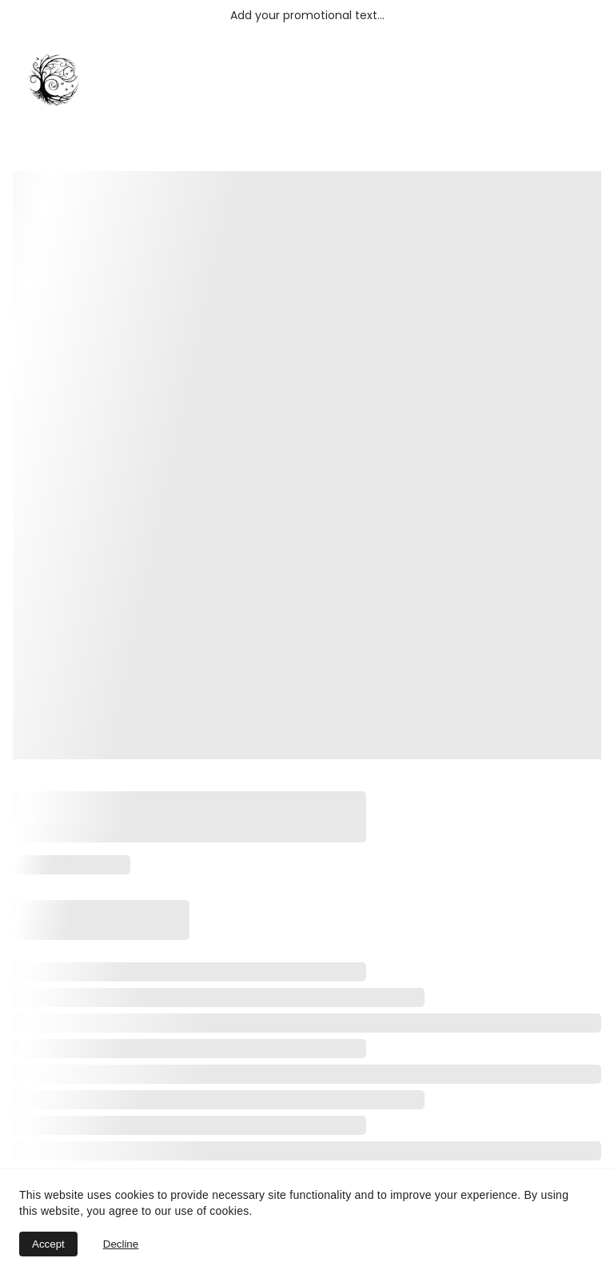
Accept (48, 1244)
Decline (120, 1244)
